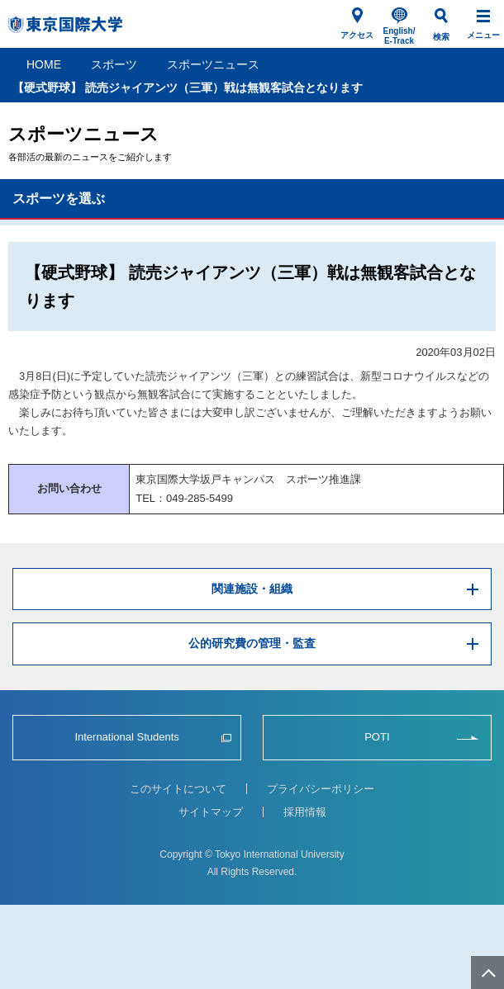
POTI (376, 737)
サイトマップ (210, 812)
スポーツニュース (213, 64)
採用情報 (304, 812)
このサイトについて (178, 789)
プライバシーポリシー (320, 789)
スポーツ (114, 64)
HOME (43, 64)
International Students (126, 737)
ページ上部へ (487, 972)
